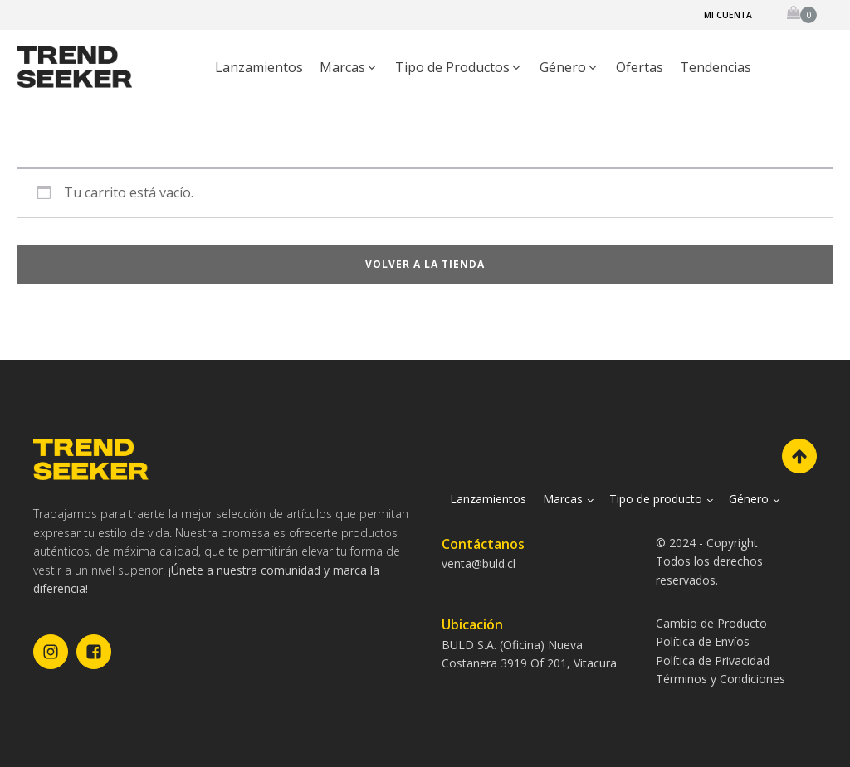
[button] (349, 68)
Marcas (563, 499)
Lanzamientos (488, 499)
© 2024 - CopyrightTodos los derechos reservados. (709, 561)
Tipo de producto (655, 499)
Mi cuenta (728, 15)
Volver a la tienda (425, 264)
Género (749, 499)
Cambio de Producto (711, 623)
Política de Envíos (703, 641)
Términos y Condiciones (720, 679)
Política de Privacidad (712, 660)
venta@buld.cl (478, 563)
